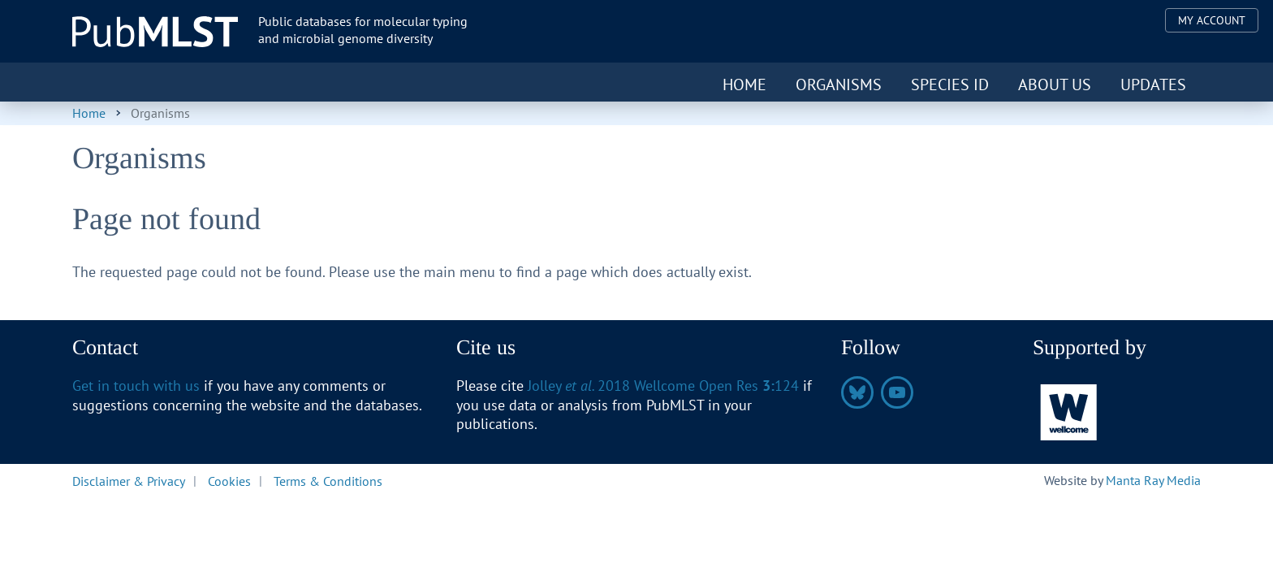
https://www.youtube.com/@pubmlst (897, 392)
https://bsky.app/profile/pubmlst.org (857, 392)
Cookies (229, 480)
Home (744, 84)
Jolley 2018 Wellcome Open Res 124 (663, 385)
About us (1054, 84)
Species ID (950, 84)
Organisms (839, 84)
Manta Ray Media (1153, 480)
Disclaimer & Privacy (128, 480)
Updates (1153, 84)
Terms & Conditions (328, 480)
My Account (1211, 20)
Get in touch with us (136, 385)
